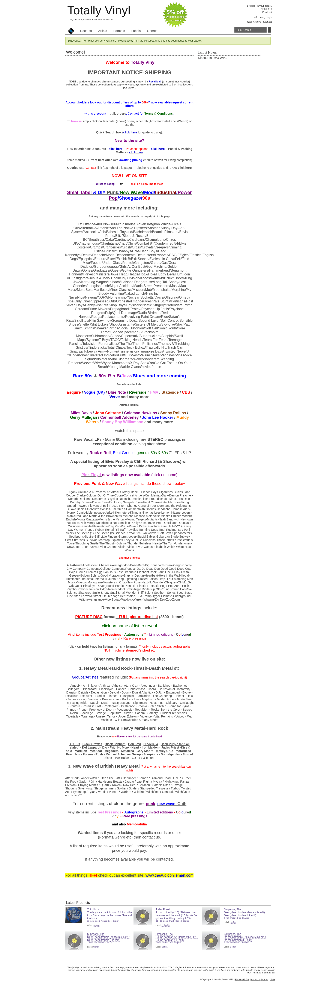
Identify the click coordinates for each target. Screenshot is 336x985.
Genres (152, 31)
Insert (97, 921)
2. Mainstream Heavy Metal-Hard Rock (129, 728)
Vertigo (96, 925)
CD (157, 921)
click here (185, 167)
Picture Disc (106, 921)
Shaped (245, 918)
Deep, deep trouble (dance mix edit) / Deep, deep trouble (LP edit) (245, 914)
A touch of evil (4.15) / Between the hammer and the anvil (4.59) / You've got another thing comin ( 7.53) (176, 915)
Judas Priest (163, 909)
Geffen (233, 922)
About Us (256, 979)
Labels (136, 31)
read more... (220, 58)
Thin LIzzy (93, 909)
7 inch (226, 918)
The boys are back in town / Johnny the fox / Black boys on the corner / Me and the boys (109, 915)
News (258, 21)
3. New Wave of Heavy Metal (104, 766)
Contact (267, 21)
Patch (171, 921)
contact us (151, 837)
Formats (119, 31)
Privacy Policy (242, 979)
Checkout (267, 12)
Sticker (115, 921)
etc (177, 668)
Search (269, 30)
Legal (265, 979)
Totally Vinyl (98, 10)
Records (86, 31)
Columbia (166, 925)
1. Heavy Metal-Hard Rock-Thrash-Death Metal (126, 668)
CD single (163, 921)
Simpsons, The (232, 909)
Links (272, 979)
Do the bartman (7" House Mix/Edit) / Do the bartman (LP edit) (177, 939)
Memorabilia (137, 824)
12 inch (90, 921)
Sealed (179, 921)
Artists (102, 31)
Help (249, 21)
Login (269, 17)
